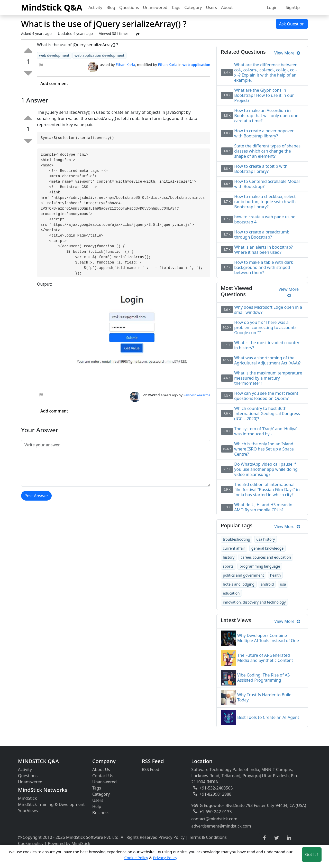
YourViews (28, 810)
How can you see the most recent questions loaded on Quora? (266, 396)
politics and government (243, 575)
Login (272, 7)
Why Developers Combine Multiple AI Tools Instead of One (268, 638)
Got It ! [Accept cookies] (311, 854)
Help (96, 806)
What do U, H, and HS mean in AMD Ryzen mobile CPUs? (263, 507)
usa (283, 584)
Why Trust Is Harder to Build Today (264, 697)
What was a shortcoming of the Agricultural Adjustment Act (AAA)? (267, 360)
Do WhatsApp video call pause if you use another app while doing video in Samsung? (266, 469)
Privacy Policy (172, 837)
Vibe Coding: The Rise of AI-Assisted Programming (263, 677)
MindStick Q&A (51, 7)
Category (193, 7)
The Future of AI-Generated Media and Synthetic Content (265, 658)
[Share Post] (138, 34)
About (227, 7)
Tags (175, 7)
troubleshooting (236, 539)
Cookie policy (30, 843)
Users (211, 7)
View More (287, 53)
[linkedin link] (289, 838)
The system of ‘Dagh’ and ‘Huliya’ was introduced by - (265, 431)
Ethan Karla (125, 64)
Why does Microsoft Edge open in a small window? (268, 310)
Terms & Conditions (208, 837)
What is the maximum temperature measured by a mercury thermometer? (268, 378)
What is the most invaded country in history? (266, 345)
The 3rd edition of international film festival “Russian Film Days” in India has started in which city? (267, 489)
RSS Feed (150, 769)
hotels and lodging (238, 584)
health (275, 575)
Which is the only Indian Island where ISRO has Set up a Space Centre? (264, 449)
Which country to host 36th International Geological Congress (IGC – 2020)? (267, 413)
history (228, 557)
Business (100, 812)
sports (228, 566)
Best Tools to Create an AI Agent (268, 717)
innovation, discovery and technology (254, 602)
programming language (260, 566)
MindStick (27, 798)
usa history (265, 539)
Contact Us (102, 775)
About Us (101, 769)
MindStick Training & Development (51, 804)
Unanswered (155, 7)
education (231, 593)
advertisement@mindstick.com (221, 826)
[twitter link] (276, 838)
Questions (129, 7)
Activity (95, 7)
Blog (110, 7)
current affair (234, 548)
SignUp (293, 7)
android (267, 584)
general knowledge (267, 548)
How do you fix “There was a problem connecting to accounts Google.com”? (265, 327)
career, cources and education (266, 557)
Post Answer (36, 496)
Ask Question (292, 24)
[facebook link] (264, 838)
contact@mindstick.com (214, 819)
